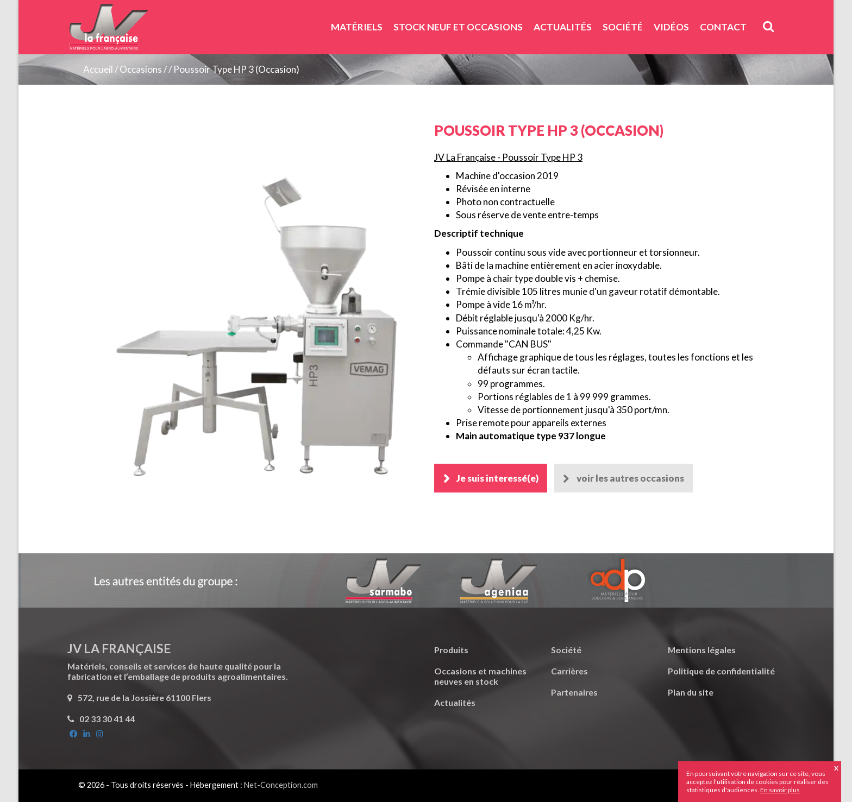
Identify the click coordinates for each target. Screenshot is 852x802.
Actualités (563, 27)
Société (623, 27)
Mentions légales (702, 650)
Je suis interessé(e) (497, 478)
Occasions (141, 69)
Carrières (569, 671)
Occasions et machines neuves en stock (480, 676)
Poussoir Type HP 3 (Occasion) (236, 69)
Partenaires (574, 692)
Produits (451, 650)
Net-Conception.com (281, 785)
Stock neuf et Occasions (458, 27)
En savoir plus (780, 790)
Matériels (357, 27)
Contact (723, 27)
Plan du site (690, 692)
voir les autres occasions (631, 478)
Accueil (98, 69)
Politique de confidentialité (721, 671)
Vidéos (671, 27)
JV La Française (108, 31)
